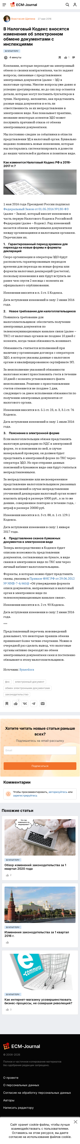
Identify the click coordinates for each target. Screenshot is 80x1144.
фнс (7, 681)
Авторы (8, 1100)
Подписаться (40, 766)
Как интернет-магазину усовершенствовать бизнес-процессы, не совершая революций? (38, 1001)
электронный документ (29, 681)
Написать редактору (18, 1107)
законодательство (16, 694)
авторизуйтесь (58, 791)
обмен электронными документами (27, 688)
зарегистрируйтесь (25, 795)
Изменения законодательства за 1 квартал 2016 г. (36, 933)
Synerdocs (26, 669)
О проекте (10, 1077)
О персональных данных (21, 1085)
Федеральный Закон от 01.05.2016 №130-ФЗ (35, 209)
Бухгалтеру (12, 51)
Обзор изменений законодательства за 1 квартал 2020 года (35, 866)
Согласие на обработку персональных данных (37, 1092)
